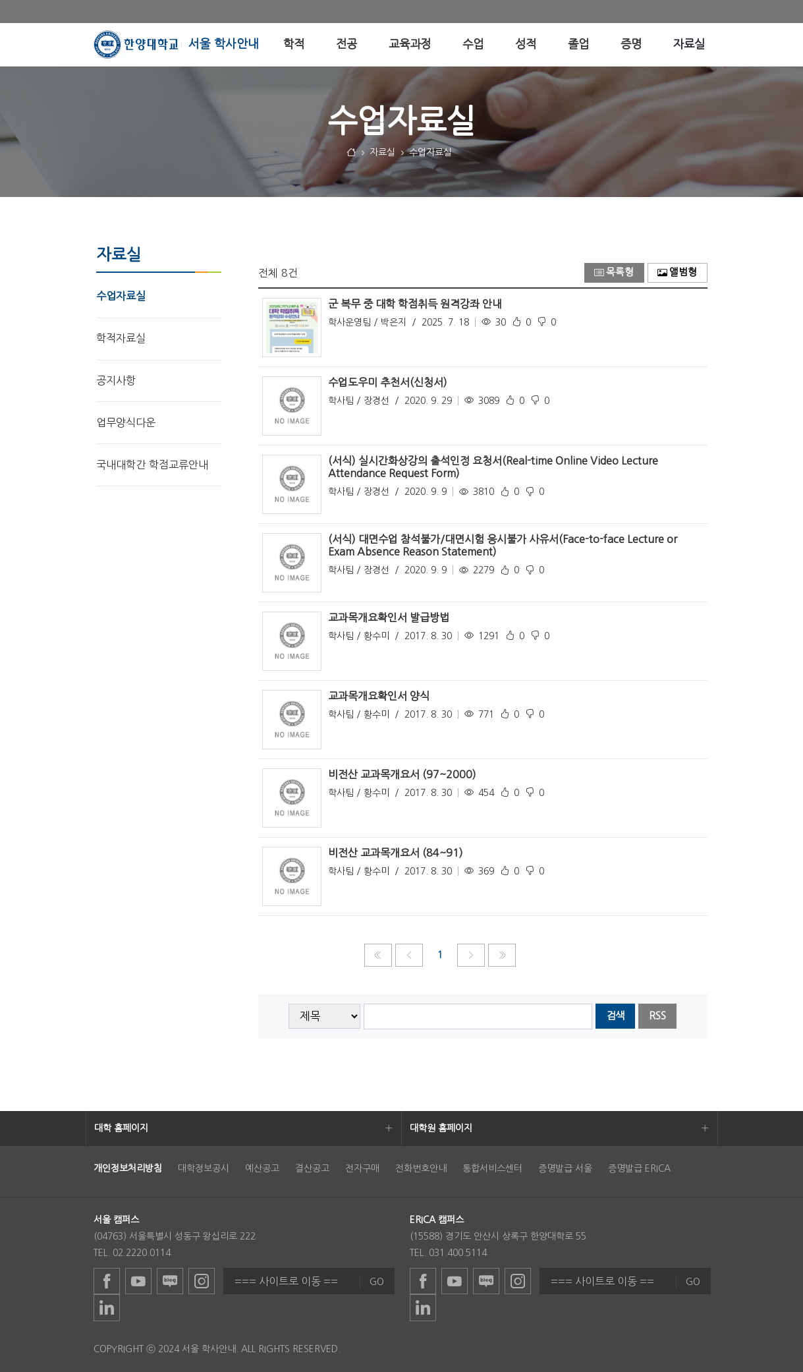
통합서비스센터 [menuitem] (492, 1168)
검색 (615, 1016)
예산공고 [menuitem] (262, 1168)
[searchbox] (478, 1016)
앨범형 (677, 272)
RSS (657, 1016)
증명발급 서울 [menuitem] (565, 1168)
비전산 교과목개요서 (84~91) (395, 852)
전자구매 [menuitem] (362, 1168)
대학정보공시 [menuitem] (203, 1168)
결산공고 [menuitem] (312, 1168)
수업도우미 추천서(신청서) (387, 382)
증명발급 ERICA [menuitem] (639, 1168)
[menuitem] (294, 44)
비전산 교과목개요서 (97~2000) (402, 774)
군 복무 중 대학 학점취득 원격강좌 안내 (415, 304)
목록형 (614, 272)
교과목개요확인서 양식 (378, 696)
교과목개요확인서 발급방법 (388, 617)
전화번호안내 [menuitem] (421, 1168)
